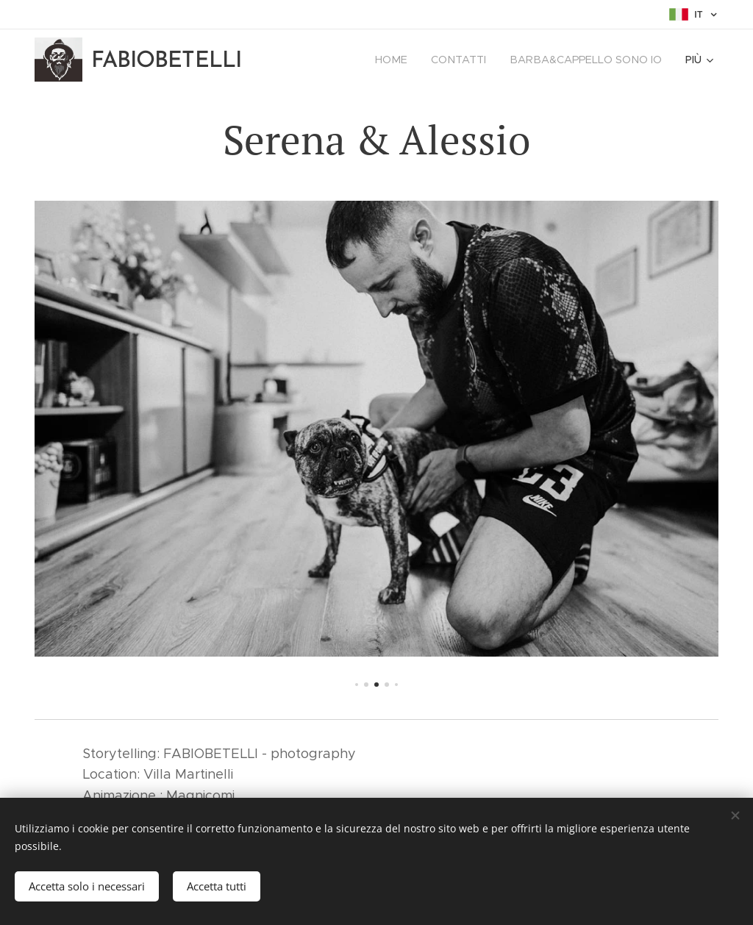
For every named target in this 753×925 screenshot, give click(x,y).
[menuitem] (402, 59)
